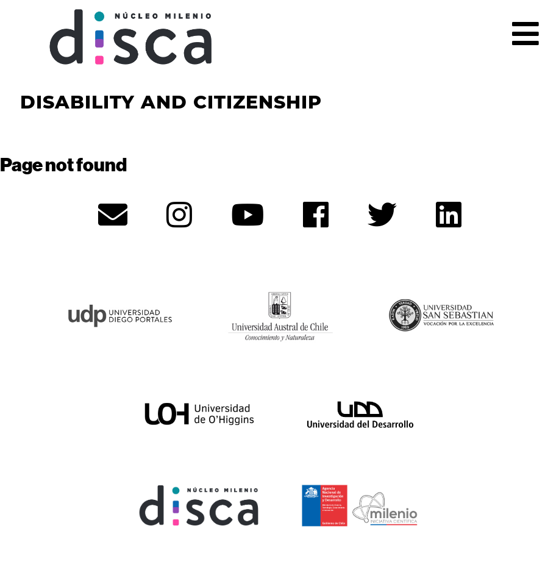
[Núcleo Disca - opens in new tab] (199, 504)
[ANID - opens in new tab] (360, 504)
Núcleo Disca (131, 37)
